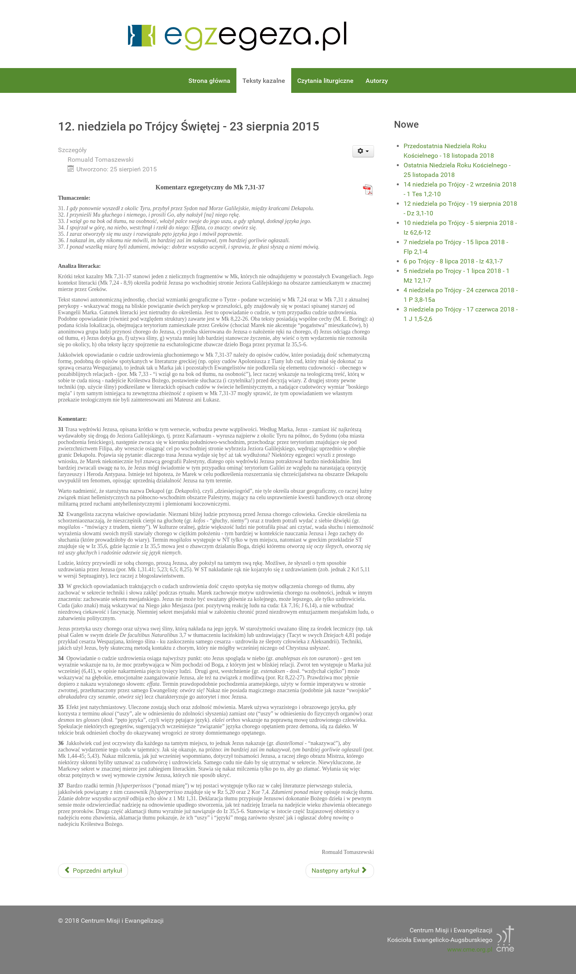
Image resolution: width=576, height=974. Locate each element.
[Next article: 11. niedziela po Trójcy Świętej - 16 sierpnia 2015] (340, 871)
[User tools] (363, 151)
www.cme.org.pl (469, 949)
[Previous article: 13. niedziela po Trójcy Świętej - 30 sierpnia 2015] (93, 871)
